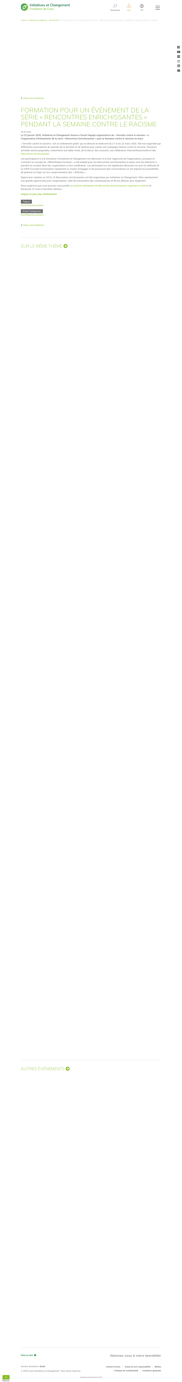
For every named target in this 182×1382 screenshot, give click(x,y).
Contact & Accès (113, 1367)
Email (42, 1366)
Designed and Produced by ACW (91, 1377)
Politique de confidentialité (126, 1371)
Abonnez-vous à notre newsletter (135, 1355)
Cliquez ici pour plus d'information (39, 194)
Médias (158, 1367)
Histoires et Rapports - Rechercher (44, 20)
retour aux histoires (33, 98)
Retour (6, 1377)
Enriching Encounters (32, 205)
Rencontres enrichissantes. (35, 153)
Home (23, 20)
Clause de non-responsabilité (137, 1367)
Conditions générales (152, 1371)
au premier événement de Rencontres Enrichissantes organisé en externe (109, 185)
